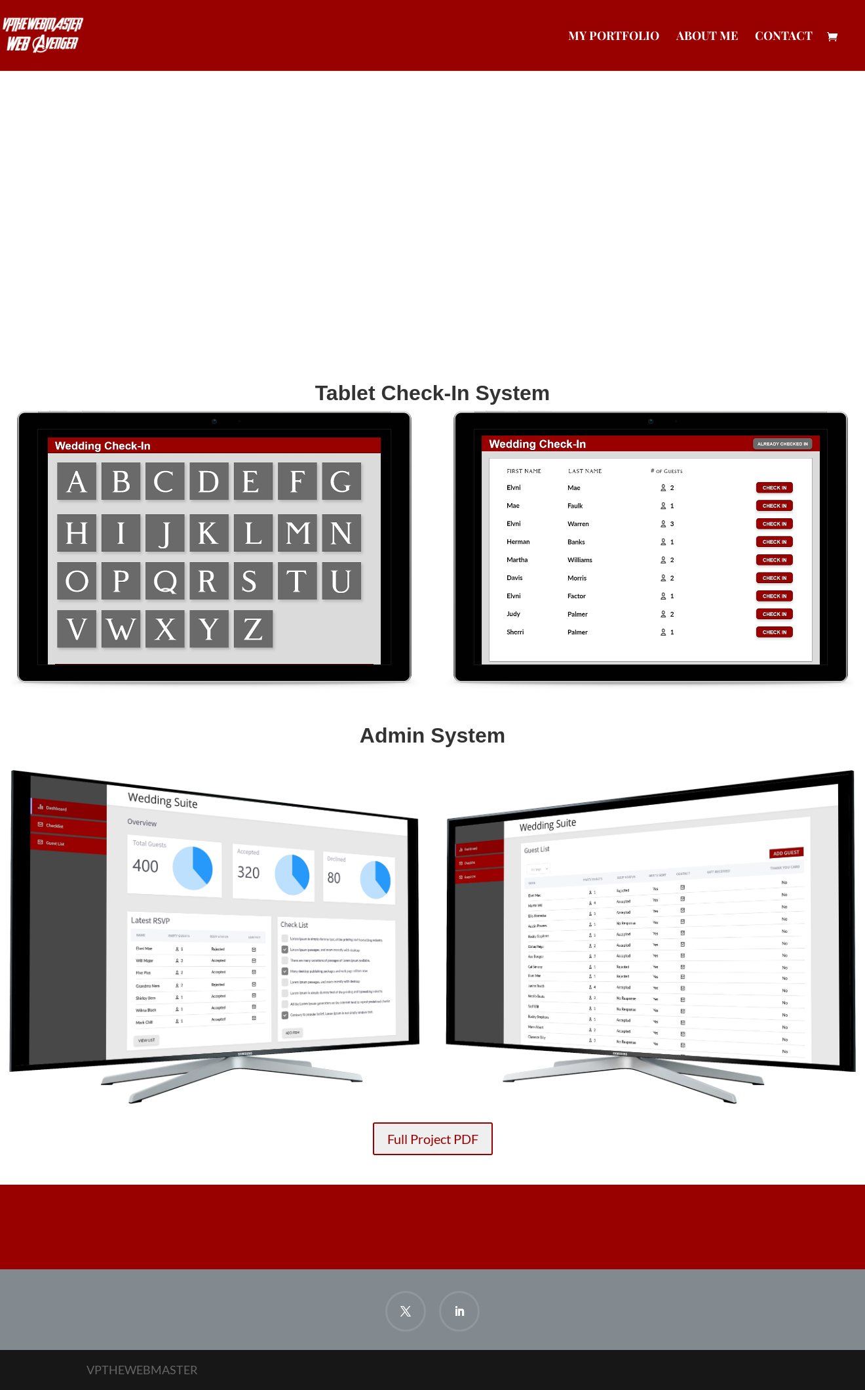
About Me (707, 37)
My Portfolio (613, 37)
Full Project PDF (432, 1139)
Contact (784, 37)
